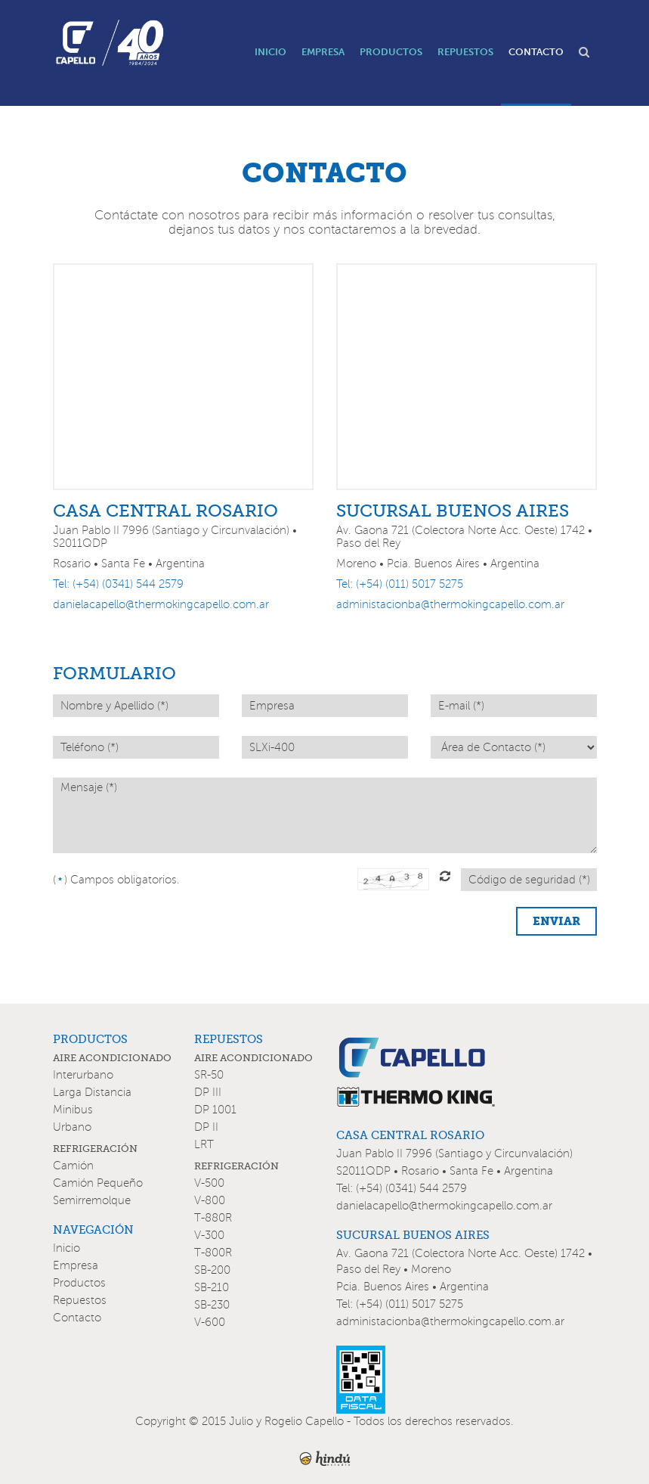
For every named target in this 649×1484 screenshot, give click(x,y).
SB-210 (211, 1287)
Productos (79, 1283)
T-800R (213, 1252)
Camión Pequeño (98, 1183)
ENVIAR (556, 921)
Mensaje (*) (325, 815)
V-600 (209, 1322)
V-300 (209, 1235)
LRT (204, 1144)
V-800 (209, 1200)
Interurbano (83, 1075)
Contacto (77, 1318)
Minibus (73, 1110)
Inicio (66, 1248)
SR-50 (209, 1075)
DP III (207, 1092)
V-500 (209, 1183)
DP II (206, 1127)
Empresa (75, 1265)
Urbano (72, 1127)
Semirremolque (92, 1200)
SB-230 (212, 1305)
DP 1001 (215, 1110)
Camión (73, 1166)
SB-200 (212, 1270)
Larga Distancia (92, 1092)
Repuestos (80, 1300)
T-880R (213, 1218)
